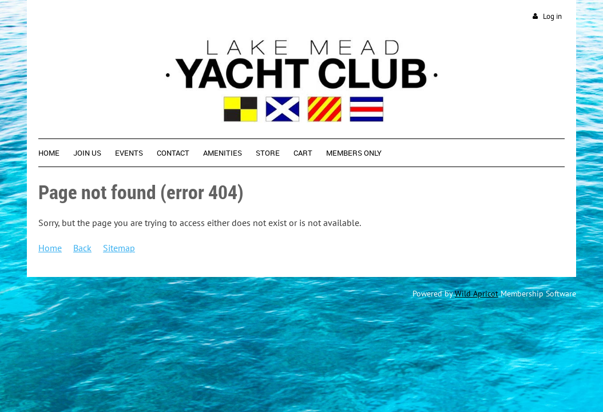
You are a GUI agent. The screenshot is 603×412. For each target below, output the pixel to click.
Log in (552, 16)
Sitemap (119, 247)
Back (82, 247)
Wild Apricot (476, 293)
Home (50, 247)
